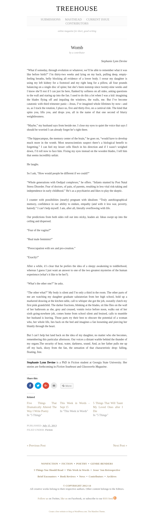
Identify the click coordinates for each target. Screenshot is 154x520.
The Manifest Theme (96, 511)
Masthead (73, 19)
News (82, 476)
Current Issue (97, 19)
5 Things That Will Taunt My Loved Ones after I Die (108, 407)
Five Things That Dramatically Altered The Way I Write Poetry (42, 407)
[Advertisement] (18, 62)
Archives (112, 476)
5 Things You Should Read (48, 470)
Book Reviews (68, 476)
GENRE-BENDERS (101, 463)
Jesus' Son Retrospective (106, 470)
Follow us (43, 498)
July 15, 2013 (50, 425)
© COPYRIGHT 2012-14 (77, 485)
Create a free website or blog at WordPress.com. (68, 511)
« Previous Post (36, 445)
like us (64, 498)
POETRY (81, 463)
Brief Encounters (47, 476)
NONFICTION (49, 463)
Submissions (51, 19)
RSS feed (109, 498)
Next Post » (120, 445)
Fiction (49, 429)
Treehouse (77, 8)
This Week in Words (78, 470)
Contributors (77, 23)
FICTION (67, 463)
